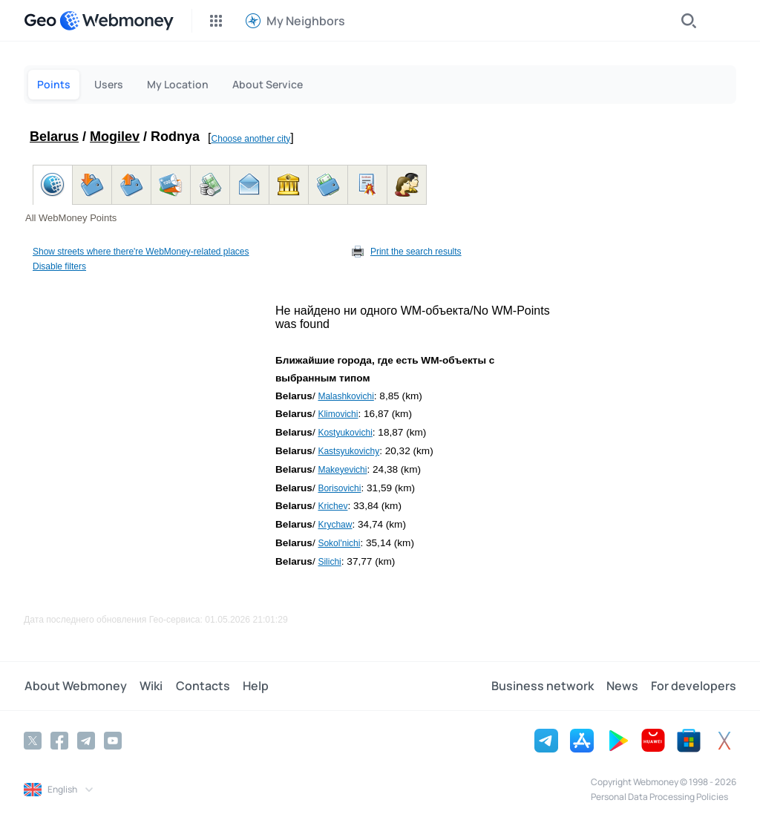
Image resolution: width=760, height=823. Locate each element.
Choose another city (251, 139)
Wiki (149, 686)
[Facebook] (59, 740)
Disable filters (59, 266)
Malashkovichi (345, 396)
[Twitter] (33, 740)
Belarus (54, 136)
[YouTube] (113, 740)
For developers (693, 686)
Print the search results (416, 251)
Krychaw (335, 524)
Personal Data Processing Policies (659, 796)
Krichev (332, 506)
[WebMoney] (116, 20)
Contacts (200, 686)
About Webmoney (75, 686)
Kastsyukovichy (348, 451)
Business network (544, 686)
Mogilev (115, 136)
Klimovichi (338, 414)
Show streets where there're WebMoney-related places (141, 251)
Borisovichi (339, 488)
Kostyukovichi (345, 432)
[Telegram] (86, 740)
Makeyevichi (342, 470)
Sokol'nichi (339, 543)
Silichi (329, 562)
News (623, 686)
